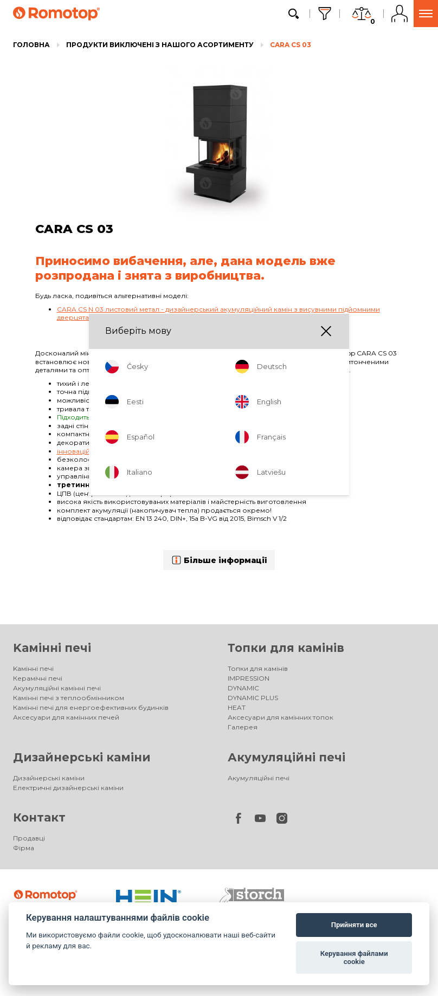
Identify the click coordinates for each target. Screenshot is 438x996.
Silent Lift (223, 383)
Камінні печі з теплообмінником (68, 698)
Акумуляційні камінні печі (57, 688)
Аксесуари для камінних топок (280, 717)
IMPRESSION (248, 678)
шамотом (226, 468)
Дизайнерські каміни (82, 757)
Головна (31, 45)
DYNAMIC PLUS (253, 698)
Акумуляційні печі (286, 757)
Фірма (23, 848)
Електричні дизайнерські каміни (68, 788)
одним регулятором (251, 476)
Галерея (242, 727)
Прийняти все (354, 925)
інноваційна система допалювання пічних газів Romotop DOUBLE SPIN (178, 451)
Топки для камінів (286, 648)
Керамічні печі (37, 678)
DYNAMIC (243, 688)
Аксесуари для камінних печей (66, 717)
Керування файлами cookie (354, 957)
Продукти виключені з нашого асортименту (160, 45)
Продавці (29, 838)
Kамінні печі (52, 648)
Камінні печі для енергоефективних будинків (91, 707)
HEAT (237, 707)
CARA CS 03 (290, 45)
